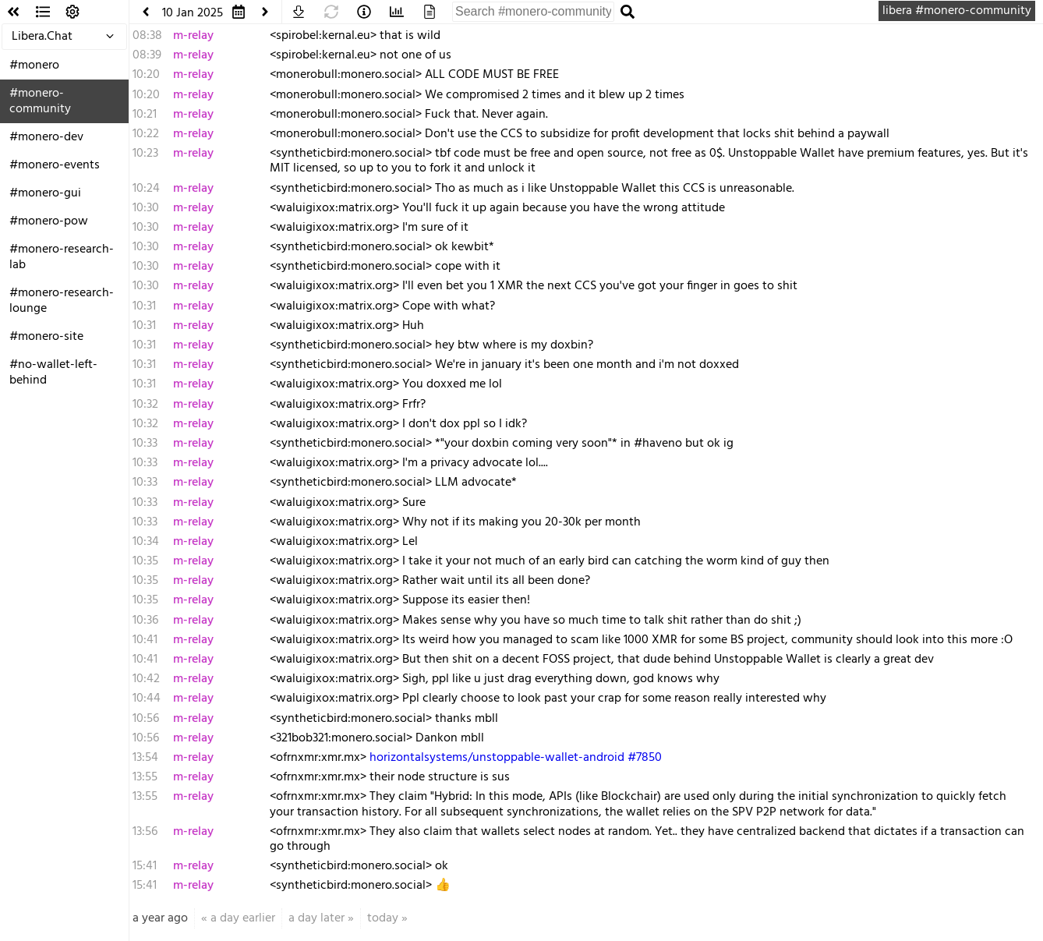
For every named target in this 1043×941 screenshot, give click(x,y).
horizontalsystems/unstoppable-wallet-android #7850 (515, 758)
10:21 (145, 114)
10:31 (144, 306)
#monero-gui (45, 193)
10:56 (146, 719)
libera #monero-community (956, 11)
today (382, 918)
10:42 (146, 679)
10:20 (146, 75)
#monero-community (40, 101)
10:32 (145, 404)
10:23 (145, 153)
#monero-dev (46, 137)
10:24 (146, 189)
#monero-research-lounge (61, 301)
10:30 (146, 208)
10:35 (145, 561)
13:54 (145, 758)
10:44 (147, 698)
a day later (316, 918)
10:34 (146, 542)
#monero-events (54, 165)
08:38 (147, 36)
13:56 (145, 832)
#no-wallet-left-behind (53, 373)
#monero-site (46, 337)
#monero (34, 65)
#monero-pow (48, 221)
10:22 (146, 134)
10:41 (145, 640)
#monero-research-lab (61, 257)
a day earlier (242, 918)
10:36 (145, 620)
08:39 (147, 55)
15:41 (145, 866)
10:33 (145, 443)
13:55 (145, 777)
